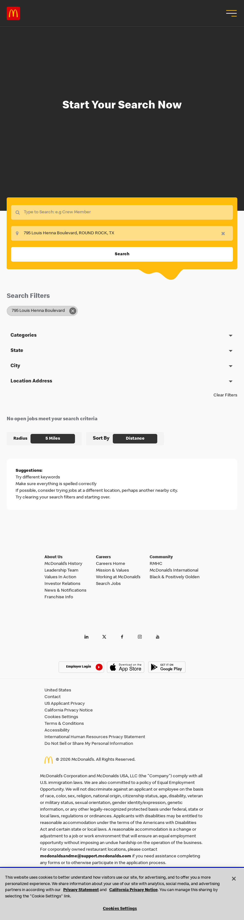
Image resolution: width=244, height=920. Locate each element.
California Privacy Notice (68, 710)
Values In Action (60, 577)
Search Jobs (108, 584)
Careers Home (110, 564)
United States (57, 690)
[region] (122, 894)
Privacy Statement (81, 890)
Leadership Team (61, 570)
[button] (230, 13)
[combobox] (122, 233)
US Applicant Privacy (64, 704)
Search (122, 254)
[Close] (234, 879)
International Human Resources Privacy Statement (94, 737)
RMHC (156, 564)
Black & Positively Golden (175, 577)
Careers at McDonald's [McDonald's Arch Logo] (13, 13)
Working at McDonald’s (118, 577)
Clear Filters (225, 395)
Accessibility (57, 730)
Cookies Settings (61, 717)
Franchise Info (58, 597)
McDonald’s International (174, 570)
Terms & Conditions (64, 724)
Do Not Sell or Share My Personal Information (88, 744)
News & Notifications (65, 590)
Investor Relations (62, 584)
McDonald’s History (63, 564)
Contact (52, 697)
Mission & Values (112, 570)
